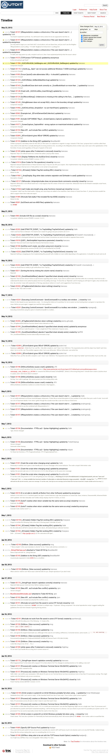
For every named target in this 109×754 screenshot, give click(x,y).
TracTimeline (75, 742)
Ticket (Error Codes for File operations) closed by (32, 162)
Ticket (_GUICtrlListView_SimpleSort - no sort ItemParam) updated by (40, 108)
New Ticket (92, 13)
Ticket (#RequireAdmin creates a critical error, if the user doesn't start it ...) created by (48, 415)
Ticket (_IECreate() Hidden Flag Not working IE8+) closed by (36, 170)
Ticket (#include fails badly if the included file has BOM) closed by (38, 197)
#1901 (79, 716)
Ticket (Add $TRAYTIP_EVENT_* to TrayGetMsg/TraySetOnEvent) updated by (41, 229)
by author (91, 32)
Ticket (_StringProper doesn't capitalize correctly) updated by (36, 661)
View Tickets (78, 13)
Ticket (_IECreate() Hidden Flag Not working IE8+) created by (37, 531)
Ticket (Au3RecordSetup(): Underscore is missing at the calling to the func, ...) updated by (47, 97)
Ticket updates (87, 39)
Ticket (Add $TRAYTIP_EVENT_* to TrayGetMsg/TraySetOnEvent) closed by (41, 252)
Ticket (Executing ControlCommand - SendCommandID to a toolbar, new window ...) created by (51, 307)
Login (75, 10)
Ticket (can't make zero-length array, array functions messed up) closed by (42, 189)
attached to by (31, 550)
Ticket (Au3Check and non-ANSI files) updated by (32, 202)
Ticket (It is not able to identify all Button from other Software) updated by (42, 493)
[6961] (72, 716)
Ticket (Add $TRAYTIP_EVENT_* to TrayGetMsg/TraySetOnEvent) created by (49, 265)
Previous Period (89, 16)
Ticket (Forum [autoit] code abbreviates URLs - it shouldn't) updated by (40, 74)
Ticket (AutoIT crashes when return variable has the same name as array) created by (46, 506)
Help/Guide (93, 10)
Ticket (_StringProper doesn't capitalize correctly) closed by (36, 583)
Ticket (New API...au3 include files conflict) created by (32, 597)
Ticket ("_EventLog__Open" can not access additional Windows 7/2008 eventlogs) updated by (49, 69)
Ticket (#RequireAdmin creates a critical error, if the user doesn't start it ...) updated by (45, 396)
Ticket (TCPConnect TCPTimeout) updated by (32, 58)
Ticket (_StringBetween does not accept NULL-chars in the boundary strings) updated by (47, 102)
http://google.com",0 (28, 533)
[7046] (31, 159)
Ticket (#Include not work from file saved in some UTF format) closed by (39, 603)
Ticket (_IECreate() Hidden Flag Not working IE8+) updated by (37, 520)
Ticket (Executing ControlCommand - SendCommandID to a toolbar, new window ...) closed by (48, 300)
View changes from (92, 26)
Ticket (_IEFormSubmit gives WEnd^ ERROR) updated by (35, 136)
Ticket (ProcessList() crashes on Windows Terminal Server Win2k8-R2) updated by (43, 666)
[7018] (58, 248)
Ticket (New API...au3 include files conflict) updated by (34, 130)
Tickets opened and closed (91, 37)
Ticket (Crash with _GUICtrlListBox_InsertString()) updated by (36, 91)
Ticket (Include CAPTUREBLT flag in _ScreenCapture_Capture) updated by (41, 119)
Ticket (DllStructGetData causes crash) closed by (31, 377)
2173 (31, 558)
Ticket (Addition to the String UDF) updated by (32, 141)
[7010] (36, 248)
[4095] (61, 371)
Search (103, 13)
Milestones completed (89, 35)
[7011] (41, 248)
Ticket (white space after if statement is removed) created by (36, 647)
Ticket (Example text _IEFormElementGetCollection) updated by (37, 113)
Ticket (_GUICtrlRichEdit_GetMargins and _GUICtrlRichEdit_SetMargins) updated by (45, 63)
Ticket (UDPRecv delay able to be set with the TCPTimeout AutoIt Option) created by (46, 735)
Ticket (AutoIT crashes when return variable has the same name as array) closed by (45, 501)
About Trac (103, 10)
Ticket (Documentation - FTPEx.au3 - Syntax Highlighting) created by (39, 450)
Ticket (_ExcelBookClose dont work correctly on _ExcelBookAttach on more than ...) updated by (49, 86)
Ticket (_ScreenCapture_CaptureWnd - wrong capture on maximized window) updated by (47, 124)
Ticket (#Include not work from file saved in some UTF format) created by (43, 619)
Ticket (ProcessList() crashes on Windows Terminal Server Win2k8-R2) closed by (42, 680)
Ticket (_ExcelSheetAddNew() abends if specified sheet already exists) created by (44, 332)
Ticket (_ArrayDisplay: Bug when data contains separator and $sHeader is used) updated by (48, 176)
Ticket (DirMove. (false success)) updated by (29, 545)
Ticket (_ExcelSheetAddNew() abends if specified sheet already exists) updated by (45, 327)
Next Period (101, 16)
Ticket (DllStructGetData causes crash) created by (31, 382)
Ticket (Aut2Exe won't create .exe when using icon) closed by (36, 246)
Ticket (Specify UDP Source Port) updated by (30, 728)
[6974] (27, 682)
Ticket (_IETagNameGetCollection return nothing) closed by (36, 286)
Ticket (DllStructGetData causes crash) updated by (31, 367)
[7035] (31, 218)
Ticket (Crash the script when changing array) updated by (34, 463)
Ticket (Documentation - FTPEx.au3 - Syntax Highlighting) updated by (38, 428)
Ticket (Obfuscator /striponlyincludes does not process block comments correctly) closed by (49, 181)
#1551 (21, 503)
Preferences (83, 10)
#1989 (15, 205)
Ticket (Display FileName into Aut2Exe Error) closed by (34, 157)
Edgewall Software (23, 752)
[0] (84, 479)
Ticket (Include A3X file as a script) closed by (30, 216)
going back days (89, 29)
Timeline (66, 13)
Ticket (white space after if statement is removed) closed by (36, 151)
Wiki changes (86, 41)
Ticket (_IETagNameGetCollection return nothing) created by (39, 321)
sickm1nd (20, 348)
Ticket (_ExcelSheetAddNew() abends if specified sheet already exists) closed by (44, 276)
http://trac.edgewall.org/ (100, 752)
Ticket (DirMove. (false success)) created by (29, 642)
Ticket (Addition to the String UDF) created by (32, 556)
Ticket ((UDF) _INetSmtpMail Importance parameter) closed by (37, 240)
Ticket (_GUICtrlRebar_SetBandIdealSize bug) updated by (35, 80)
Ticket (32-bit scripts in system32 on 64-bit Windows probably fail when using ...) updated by (52, 693)
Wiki (57, 13)
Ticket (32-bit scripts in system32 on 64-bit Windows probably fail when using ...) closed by (46, 714)
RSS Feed (56, 748)
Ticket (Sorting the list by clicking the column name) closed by (37, 271)
